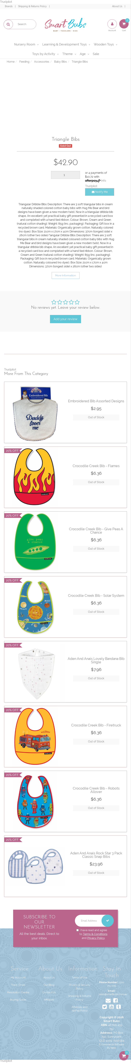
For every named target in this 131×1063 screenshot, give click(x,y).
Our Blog (48, 984)
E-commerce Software (111, 1044)
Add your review (65, 319)
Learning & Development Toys (64, 44)
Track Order (18, 984)
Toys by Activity (43, 54)
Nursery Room (24, 44)
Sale (96, 54)
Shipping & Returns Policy (32, 6)
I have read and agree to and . (91, 934)
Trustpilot (6, 1)
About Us (117, 6)
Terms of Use (79, 977)
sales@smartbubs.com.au (113, 994)
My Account (18, 977)
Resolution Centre (18, 992)
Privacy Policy (96, 937)
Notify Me (100, 191)
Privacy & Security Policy (79, 986)
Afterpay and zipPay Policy (80, 1008)
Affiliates (49, 999)
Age (83, 54)
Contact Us (49, 992)
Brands (9, 6)
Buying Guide (18, 999)
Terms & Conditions (95, 934)
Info (103, 180)
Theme (67, 54)
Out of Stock (96, 417)
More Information (65, 275)
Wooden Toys (104, 44)
